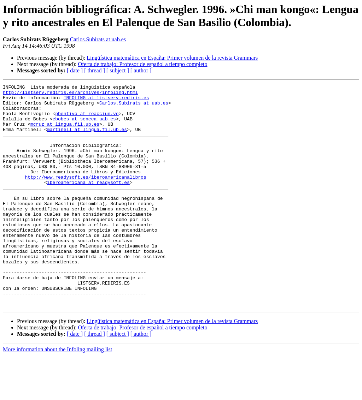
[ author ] (141, 70)
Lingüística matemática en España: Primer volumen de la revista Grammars (172, 58)
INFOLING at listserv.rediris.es (106, 100)
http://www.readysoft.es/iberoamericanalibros (85, 196)
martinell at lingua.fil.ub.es (87, 139)
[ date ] (75, 70)
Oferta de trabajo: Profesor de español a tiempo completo (142, 64)
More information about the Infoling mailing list (57, 394)
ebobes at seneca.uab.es (84, 126)
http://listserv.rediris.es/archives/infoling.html (70, 94)
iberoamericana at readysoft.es (88, 202)
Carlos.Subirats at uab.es (98, 39)
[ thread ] (94, 70)
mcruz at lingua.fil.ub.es (64, 132)
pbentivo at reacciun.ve (86, 120)
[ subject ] (117, 70)
